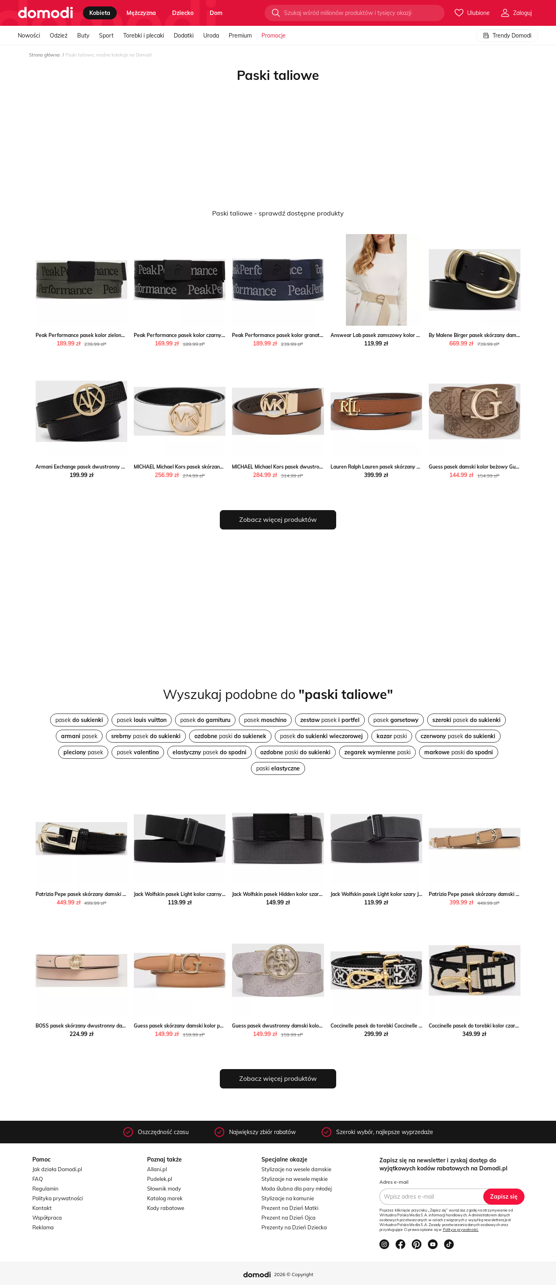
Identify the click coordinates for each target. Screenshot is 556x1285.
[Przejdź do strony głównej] (45, 13)
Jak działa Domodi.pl (57, 1169)
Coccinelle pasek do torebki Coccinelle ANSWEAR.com (393, 1026)
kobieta (99, 13)
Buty (83, 35)
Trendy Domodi (507, 35)
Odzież (58, 35)
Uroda (211, 35)
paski (230, 736)
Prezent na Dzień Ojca (288, 1217)
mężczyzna (141, 13)
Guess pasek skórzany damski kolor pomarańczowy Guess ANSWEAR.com (219, 1026)
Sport (106, 35)
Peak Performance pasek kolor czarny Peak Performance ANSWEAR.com (218, 335)
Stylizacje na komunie (287, 1198)
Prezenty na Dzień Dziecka (294, 1227)
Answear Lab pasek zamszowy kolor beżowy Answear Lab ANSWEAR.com (417, 335)
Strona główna (44, 55)
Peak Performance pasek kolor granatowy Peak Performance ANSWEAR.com (322, 335)
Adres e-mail (394, 1182)
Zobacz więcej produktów (278, 519)
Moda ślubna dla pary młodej (296, 1188)
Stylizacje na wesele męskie (294, 1179)
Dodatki (184, 35)
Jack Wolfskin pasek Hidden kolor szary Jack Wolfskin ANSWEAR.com (311, 894)
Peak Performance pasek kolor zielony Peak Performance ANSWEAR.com (121, 335)
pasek (79, 720)
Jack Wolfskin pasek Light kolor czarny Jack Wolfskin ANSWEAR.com (212, 894)
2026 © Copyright (293, 1274)
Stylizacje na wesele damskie (296, 1169)
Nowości (29, 35)
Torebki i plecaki (143, 35)
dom (216, 13)
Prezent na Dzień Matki (289, 1208)
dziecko (183, 13)
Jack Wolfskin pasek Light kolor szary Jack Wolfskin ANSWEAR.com (408, 894)
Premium (240, 35)
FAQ (37, 1179)
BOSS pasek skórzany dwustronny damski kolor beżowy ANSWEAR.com (119, 1026)
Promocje (273, 35)
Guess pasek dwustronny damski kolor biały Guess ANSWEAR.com (309, 1026)
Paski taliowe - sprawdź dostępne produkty (278, 213)
